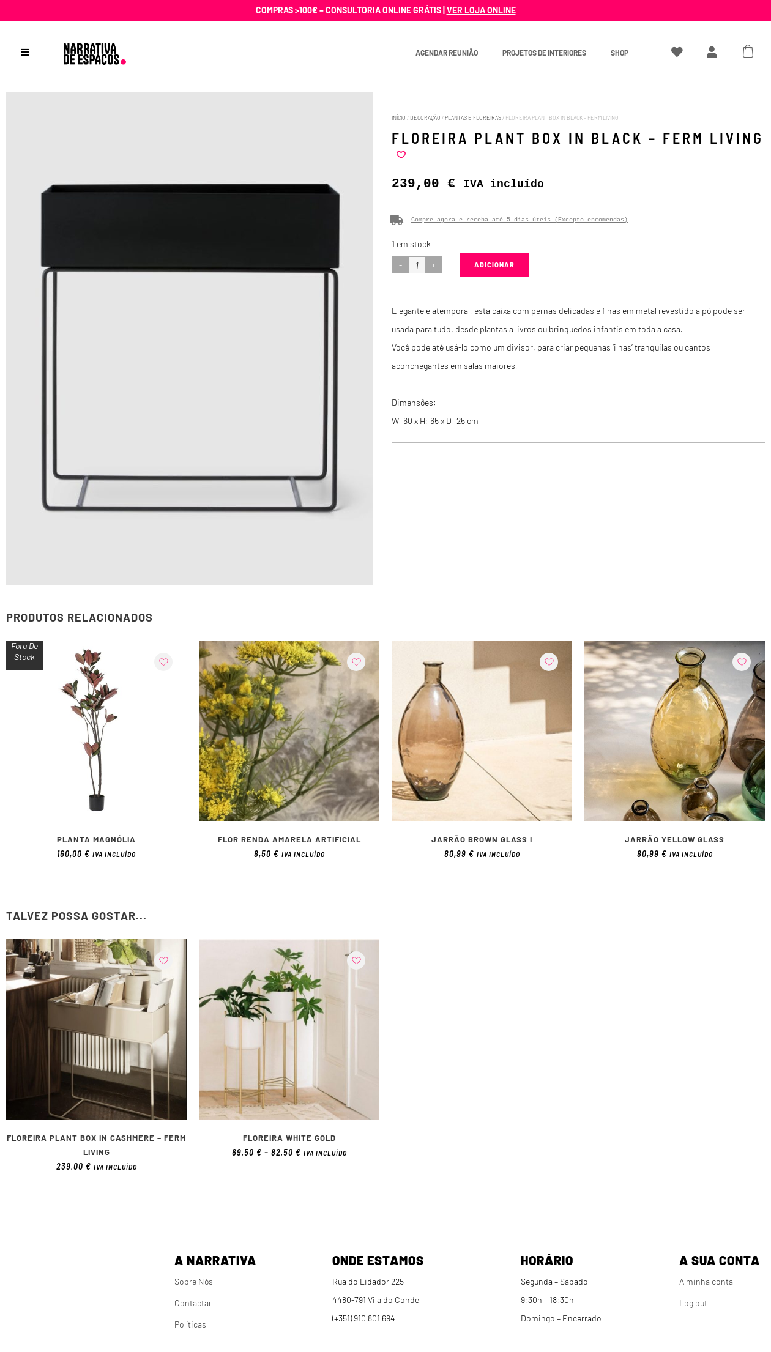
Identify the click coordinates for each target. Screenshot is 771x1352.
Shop (619, 52)
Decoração (425, 117)
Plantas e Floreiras (473, 117)
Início (399, 117)
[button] (401, 155)
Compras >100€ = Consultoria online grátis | (386, 10)
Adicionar (494, 265)
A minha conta (706, 1281)
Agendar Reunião (446, 52)
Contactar (193, 1303)
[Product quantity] (417, 264)
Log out (693, 1303)
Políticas (190, 1324)
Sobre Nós (193, 1281)
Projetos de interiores (544, 52)
